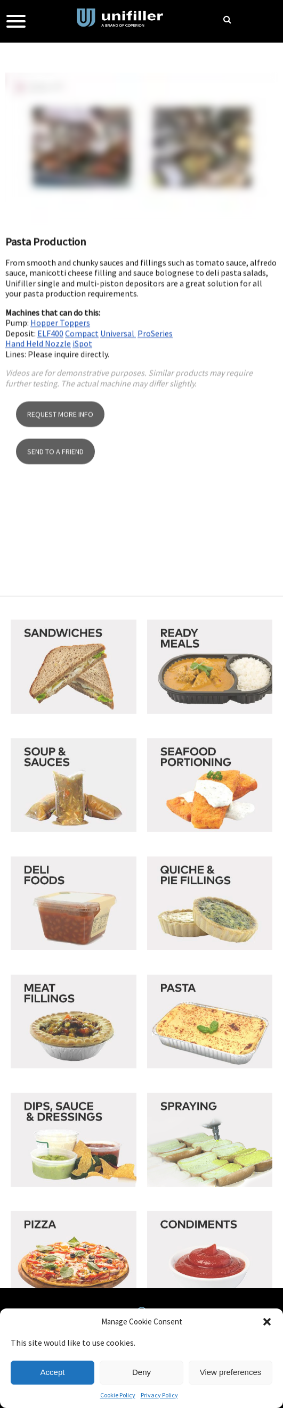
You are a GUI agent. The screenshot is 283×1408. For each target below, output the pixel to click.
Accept (53, 1372)
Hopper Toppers (60, 393)
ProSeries (155, 404)
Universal (118, 404)
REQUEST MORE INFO (60, 493)
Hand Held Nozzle (38, 414)
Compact (82, 404)
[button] (267, 1321)
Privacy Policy (159, 1395)
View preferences (231, 1372)
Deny (141, 1372)
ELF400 (50, 404)
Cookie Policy (117, 1395)
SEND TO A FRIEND (55, 530)
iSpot (82, 414)
